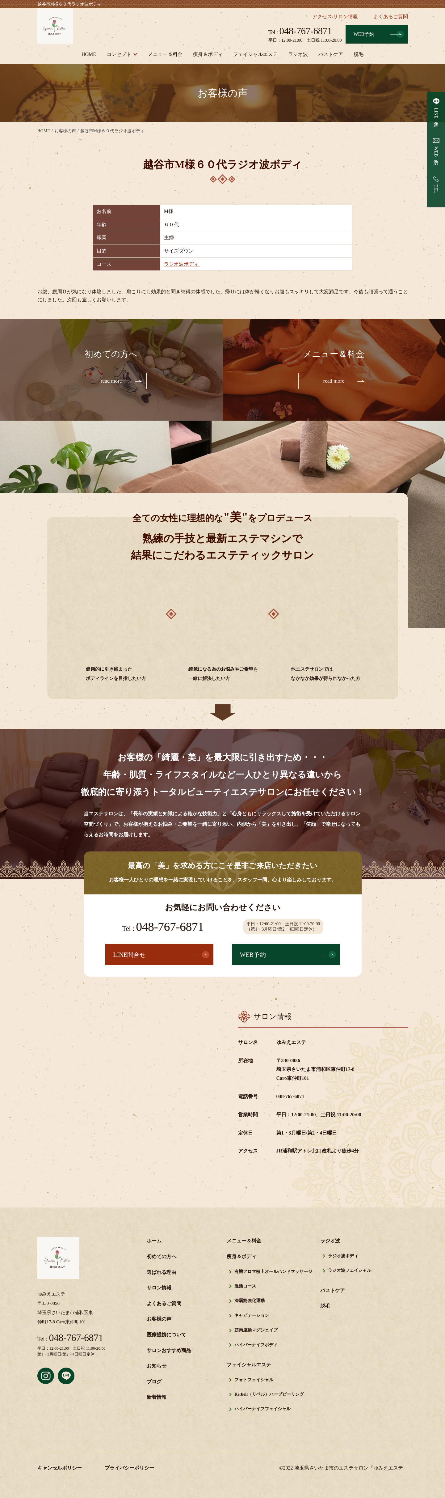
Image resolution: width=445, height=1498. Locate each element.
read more (111, 381)
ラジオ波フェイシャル (349, 1271)
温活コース (245, 1286)
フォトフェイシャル (253, 1380)
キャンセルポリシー (59, 1468)
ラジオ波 (298, 54)
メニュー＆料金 (165, 54)
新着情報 (156, 1397)
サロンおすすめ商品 (169, 1351)
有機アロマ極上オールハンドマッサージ (273, 1272)
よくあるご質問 (390, 16)
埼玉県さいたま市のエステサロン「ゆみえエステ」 (351, 1468)
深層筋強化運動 (249, 1301)
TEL (436, 189)
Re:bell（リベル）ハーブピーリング (269, 1395)
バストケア (330, 54)
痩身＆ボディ (208, 54)
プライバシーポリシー (129, 1468)
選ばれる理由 (161, 1272)
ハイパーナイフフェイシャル (262, 1409)
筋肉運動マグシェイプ (256, 1330)
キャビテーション (251, 1316)
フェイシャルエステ (255, 54)
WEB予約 (364, 34)
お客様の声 (159, 1319)
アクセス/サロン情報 (335, 16)
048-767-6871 (300, 31)
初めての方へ (161, 1257)
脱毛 (358, 54)
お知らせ (156, 1366)
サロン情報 (159, 1288)
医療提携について (166, 1335)
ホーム (154, 1241)
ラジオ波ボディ (182, 264)
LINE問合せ (436, 116)
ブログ (154, 1382)
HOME (89, 54)
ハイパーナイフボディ (256, 1345)
